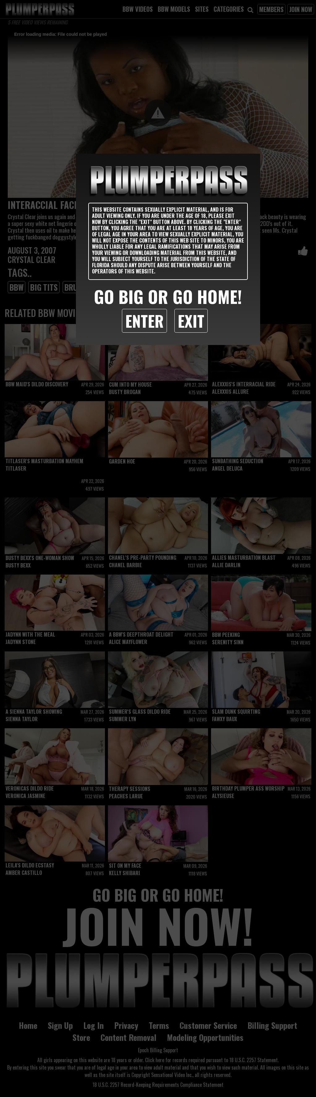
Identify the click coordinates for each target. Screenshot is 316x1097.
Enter (144, 320)
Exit (191, 320)
